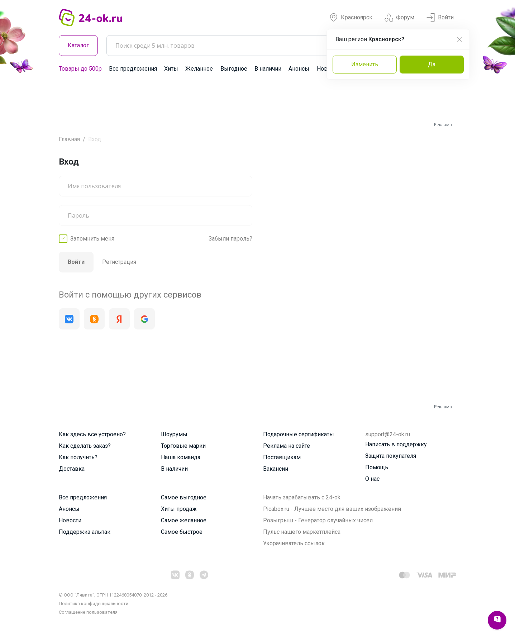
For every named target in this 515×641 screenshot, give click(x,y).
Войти (440, 17)
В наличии (267, 68)
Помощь (376, 467)
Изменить (364, 64)
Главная (69, 139)
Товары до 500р (80, 68)
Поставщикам (282, 457)
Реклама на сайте (286, 445)
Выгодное (233, 68)
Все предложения (133, 68)
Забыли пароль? (230, 238)
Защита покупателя (390, 455)
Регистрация (119, 261)
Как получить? (78, 457)
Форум (399, 17)
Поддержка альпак (84, 531)
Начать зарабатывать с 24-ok (301, 497)
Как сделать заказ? (85, 445)
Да (431, 64)
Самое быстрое (181, 531)
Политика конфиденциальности (93, 603)
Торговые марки (183, 445)
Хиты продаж (179, 508)
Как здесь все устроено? (92, 434)
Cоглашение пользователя (88, 612)
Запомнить (92, 238)
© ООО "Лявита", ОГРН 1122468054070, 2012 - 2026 (113, 595)
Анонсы (299, 68)
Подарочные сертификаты (298, 434)
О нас (372, 478)
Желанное (199, 68)
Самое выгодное (183, 497)
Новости (70, 520)
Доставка (72, 468)
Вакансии (275, 468)
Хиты (171, 68)
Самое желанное (183, 520)
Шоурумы (174, 434)
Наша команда (180, 457)
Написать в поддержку (396, 444)
